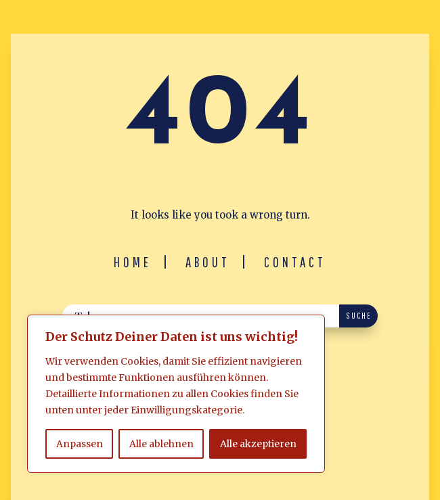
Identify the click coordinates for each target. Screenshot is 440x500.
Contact (295, 262)
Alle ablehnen (161, 444)
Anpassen (79, 444)
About (207, 262)
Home (133, 262)
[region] (176, 394)
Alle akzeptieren (258, 444)
